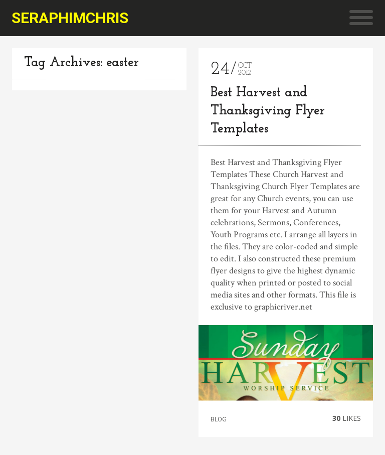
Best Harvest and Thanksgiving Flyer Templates (268, 111)
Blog (219, 419)
